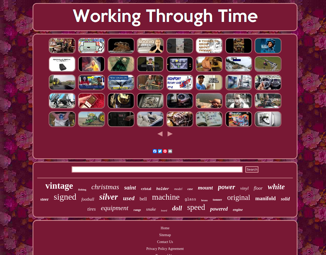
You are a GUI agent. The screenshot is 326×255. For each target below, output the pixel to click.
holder (162, 189)
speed (196, 207)
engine (238, 210)
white (276, 186)
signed (65, 196)
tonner (217, 199)
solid (285, 198)
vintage (59, 186)
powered (219, 209)
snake (151, 209)
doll (177, 208)
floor (258, 188)
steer (44, 199)
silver (108, 196)
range (137, 210)
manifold (265, 198)
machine (166, 196)
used (128, 198)
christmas (105, 187)
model (178, 189)
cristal (146, 189)
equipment (114, 208)
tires (91, 209)
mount (205, 187)
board (164, 210)
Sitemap (165, 235)
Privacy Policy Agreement (165, 249)
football (88, 199)
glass (190, 199)
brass (204, 200)
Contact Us (165, 242)
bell (143, 198)
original (238, 197)
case (190, 189)
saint (130, 187)
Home (165, 228)
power (226, 187)
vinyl (244, 188)
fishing (82, 189)
